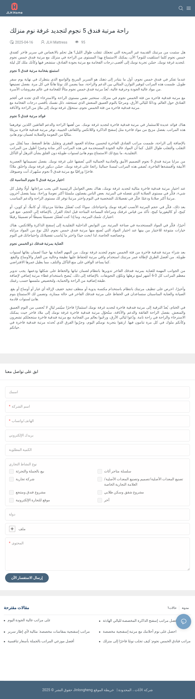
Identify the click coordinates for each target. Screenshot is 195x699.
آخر (106, 500)
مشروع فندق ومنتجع (31, 492)
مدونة (185, 608)
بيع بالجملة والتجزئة (30, 471)
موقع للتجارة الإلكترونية (33, 500)
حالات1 (171, 608)
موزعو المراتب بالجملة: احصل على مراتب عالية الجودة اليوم (29, 620)
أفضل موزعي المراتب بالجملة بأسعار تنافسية (41, 641)
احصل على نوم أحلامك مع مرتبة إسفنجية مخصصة (139, 631)
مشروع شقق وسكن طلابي (124, 492)
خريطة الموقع (105, 690)
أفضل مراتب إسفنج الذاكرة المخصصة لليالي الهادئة (140, 620)
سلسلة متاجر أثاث (117, 471)
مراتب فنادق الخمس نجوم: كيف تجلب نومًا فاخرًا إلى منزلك (147, 641)
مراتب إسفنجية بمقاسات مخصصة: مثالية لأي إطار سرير (49, 631)
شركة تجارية (25, 479)
